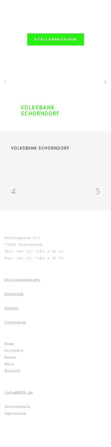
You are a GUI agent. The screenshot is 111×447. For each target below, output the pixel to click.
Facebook (13, 294)
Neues (10, 358)
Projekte (13, 351)
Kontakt (12, 371)
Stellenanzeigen (22, 280)
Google (11, 308)
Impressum (15, 414)
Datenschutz (17, 407)
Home (9, 344)
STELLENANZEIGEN (55, 39)
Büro (9, 364)
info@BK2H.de (18, 393)
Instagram (15, 322)
